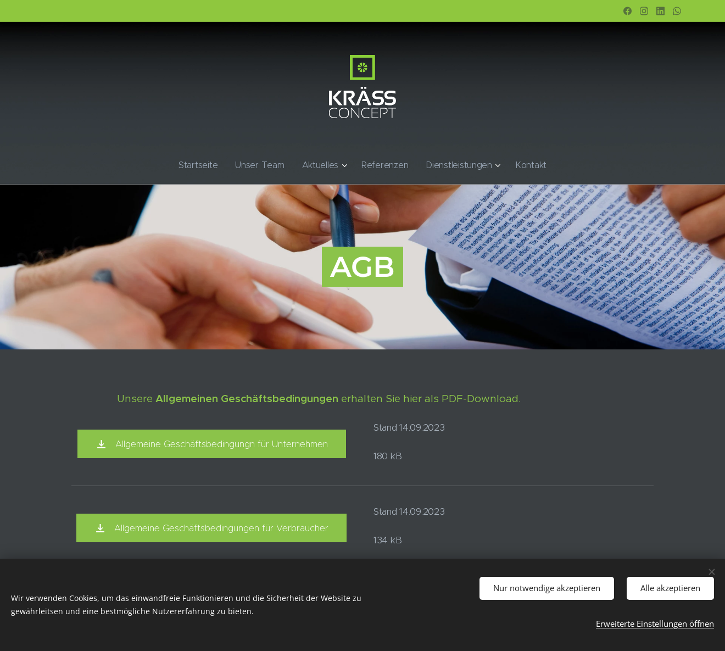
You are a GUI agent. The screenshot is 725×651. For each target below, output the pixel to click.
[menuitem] (214, 165)
